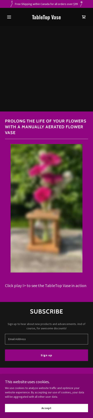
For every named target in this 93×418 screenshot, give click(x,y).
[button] (11, 17)
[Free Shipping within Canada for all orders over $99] (46, 4)
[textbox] (46, 339)
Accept (46, 408)
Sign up (46, 355)
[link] (46, 18)
